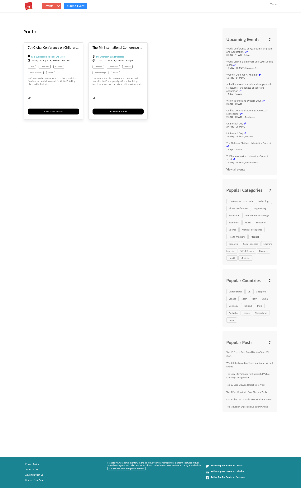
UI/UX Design (247, 250)
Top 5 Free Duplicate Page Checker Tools (246, 392)
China (265, 298)
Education (261, 222)
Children (58, 66)
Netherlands (261, 312)
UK (249, 291)
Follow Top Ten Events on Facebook (225, 478)
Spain (244, 298)
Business (263, 250)
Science (232, 229)
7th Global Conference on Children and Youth (59, 47)
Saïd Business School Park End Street (48, 56)
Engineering (260, 208)
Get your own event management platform (127, 468)
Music (248, 222)
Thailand (247, 305)
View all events (235, 169)
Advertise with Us (34, 474)
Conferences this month (241, 201)
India (259, 305)
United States (235, 291)
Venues (273, 4)
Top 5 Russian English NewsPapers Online (247, 406)
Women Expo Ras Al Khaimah (242, 74)
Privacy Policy (32, 464)
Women (127, 66)
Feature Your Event (34, 480)
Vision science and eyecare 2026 (243, 100)
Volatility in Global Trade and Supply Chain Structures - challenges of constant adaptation (249, 88)
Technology (264, 201)
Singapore (261, 291)
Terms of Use (31, 469)
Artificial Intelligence (252, 229)
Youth (50, 72)
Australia (233, 312)
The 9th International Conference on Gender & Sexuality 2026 (136, 47)
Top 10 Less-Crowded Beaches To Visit (245, 384)
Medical (255, 236)
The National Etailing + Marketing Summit (249, 143)
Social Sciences (35, 72)
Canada (232, 298)
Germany (233, 305)
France (246, 312)
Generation (113, 66)
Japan (231, 320)
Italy (254, 298)
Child (32, 66)
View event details (53, 111)
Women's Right (100, 72)
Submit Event (75, 6)
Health (232, 258)
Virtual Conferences (239, 208)
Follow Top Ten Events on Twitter (223, 466)
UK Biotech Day (234, 123)
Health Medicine (237, 236)
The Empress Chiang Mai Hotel (110, 56)
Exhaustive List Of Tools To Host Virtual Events (249, 399)
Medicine (245, 258)
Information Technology (257, 215)
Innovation (234, 215)
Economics (234, 222)
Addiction (98, 66)
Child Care (45, 66)
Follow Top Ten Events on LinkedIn (224, 472)
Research (233, 243)
